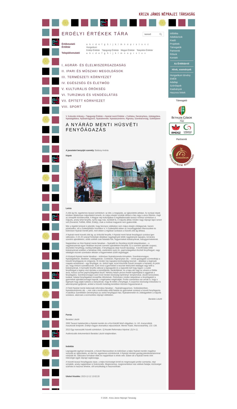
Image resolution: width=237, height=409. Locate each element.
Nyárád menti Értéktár (114, 116)
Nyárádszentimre (117, 118)
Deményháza (141, 116)
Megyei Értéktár (128, 50)
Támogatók (176, 47)
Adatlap (174, 82)
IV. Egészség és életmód (86, 83)
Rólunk (173, 54)
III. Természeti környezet (87, 77)
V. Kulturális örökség (84, 89)
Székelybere (154, 118)
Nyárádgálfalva (72, 118)
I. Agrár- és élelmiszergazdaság (94, 65)
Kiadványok (176, 89)
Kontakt (174, 57)
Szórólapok (176, 85)
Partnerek (175, 50)
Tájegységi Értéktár (110, 50)
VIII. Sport (72, 106)
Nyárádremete (102, 118)
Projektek (175, 43)
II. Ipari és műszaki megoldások (92, 71)
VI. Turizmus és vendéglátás (90, 95)
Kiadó (173, 40)
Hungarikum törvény (180, 75)
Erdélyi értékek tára (95, 33)
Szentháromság (141, 118)
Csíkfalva (130, 116)
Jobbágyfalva (154, 116)
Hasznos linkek (177, 92)
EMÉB (173, 78)
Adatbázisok (176, 37)
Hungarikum (91, 47)
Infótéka (174, 33)
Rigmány (129, 118)
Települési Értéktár (145, 50)
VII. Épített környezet (83, 100)
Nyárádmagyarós (87, 118)
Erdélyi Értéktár (93, 50)
